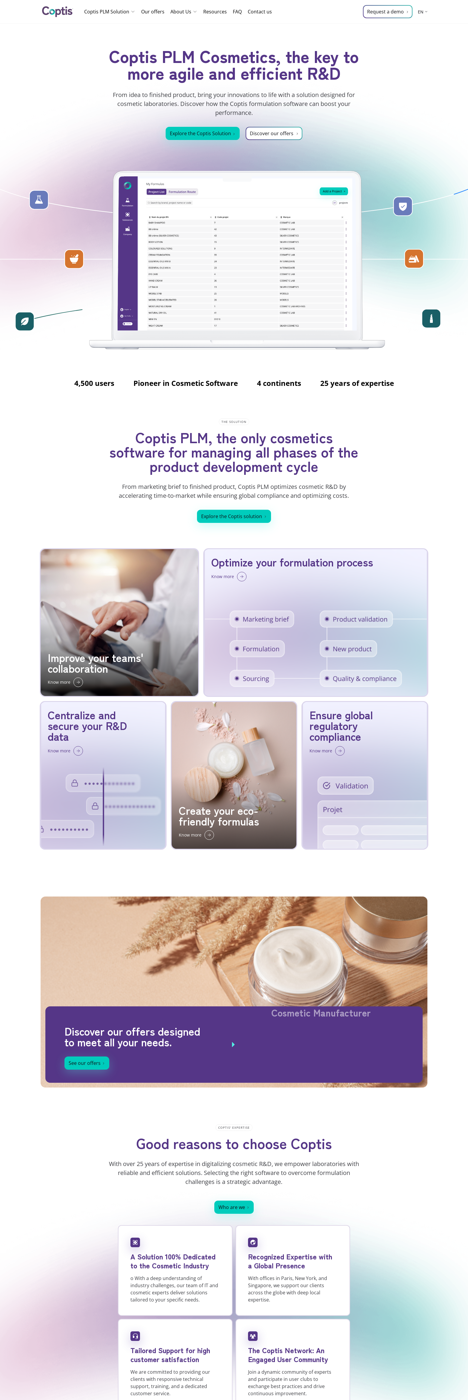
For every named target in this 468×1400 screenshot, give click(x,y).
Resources (215, 11)
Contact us (260, 11)
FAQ (237, 11)
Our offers (152, 11)
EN (421, 12)
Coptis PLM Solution (109, 11)
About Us (183, 11)
